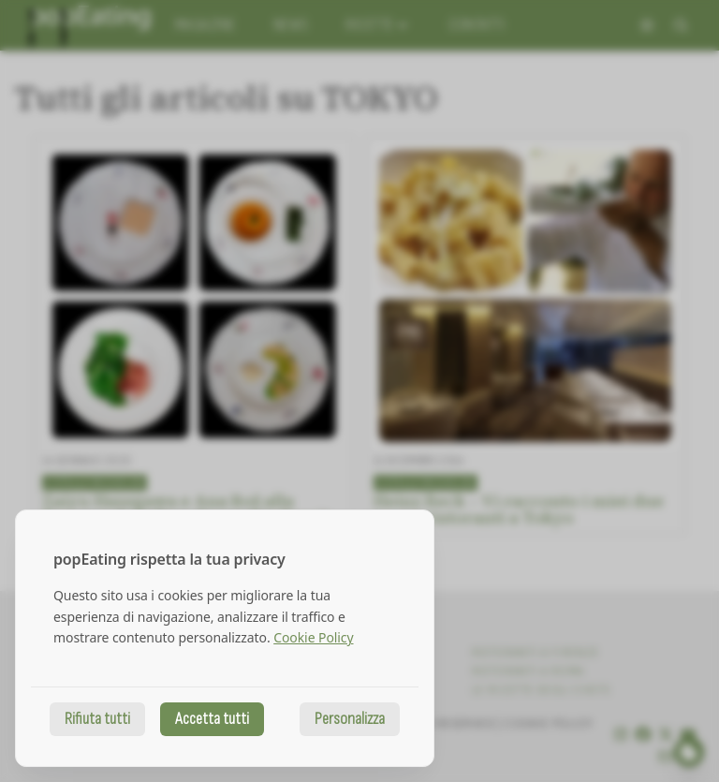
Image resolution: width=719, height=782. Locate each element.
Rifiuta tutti (97, 719)
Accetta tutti (212, 719)
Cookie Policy (313, 637)
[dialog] (224, 638)
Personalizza (350, 719)
